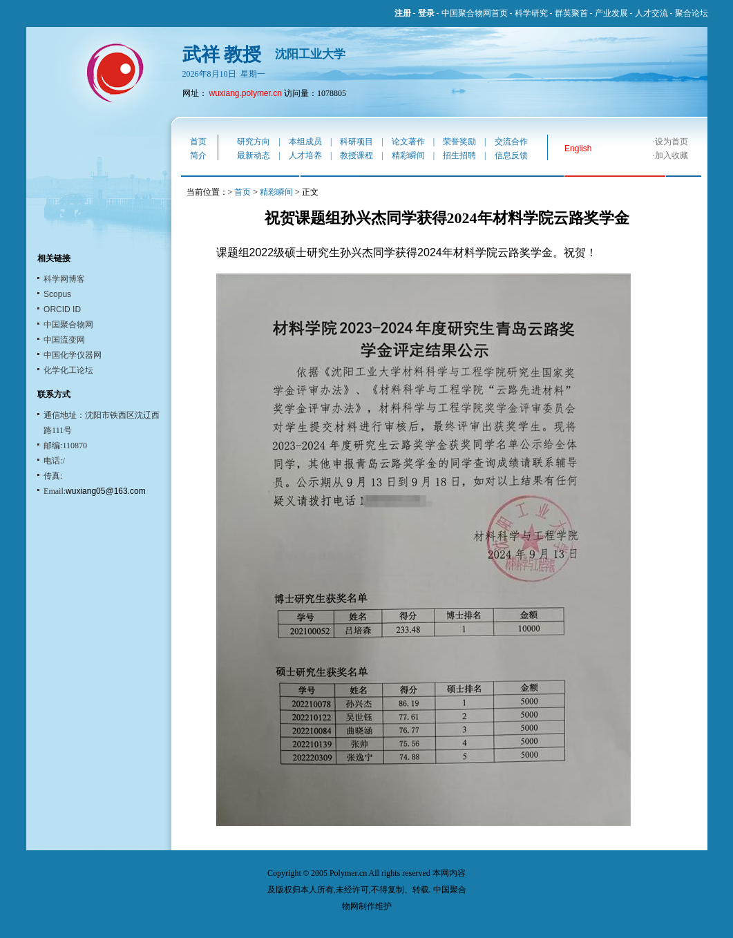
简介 (198, 155)
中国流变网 (64, 340)
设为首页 (671, 141)
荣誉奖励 (459, 141)
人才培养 (305, 155)
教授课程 (356, 155)
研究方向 (253, 141)
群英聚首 (571, 13)
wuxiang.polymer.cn (245, 93)
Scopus (57, 294)
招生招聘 (459, 155)
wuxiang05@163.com (106, 491)
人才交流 (651, 13)
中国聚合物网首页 (474, 13)
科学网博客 (64, 279)
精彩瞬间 (408, 155)
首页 (198, 141)
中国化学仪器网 (73, 355)
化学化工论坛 (68, 370)
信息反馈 (511, 155)
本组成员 (305, 141)
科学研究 (531, 13)
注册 (402, 13)
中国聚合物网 (68, 324)
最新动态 (253, 155)
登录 (426, 13)
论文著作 (408, 141)
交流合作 (511, 141)
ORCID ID (62, 309)
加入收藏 (671, 155)
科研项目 (356, 141)
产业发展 (611, 13)
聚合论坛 (691, 13)
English (577, 148)
